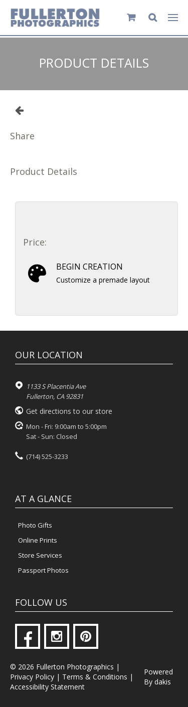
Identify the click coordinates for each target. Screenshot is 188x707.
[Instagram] (56, 636)
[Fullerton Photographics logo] (55, 18)
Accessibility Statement (47, 686)
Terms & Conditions (94, 676)
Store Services (40, 555)
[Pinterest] (85, 636)
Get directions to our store (69, 411)
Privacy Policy (32, 676)
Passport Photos (43, 570)
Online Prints (37, 540)
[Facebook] (27, 636)
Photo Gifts (35, 525)
